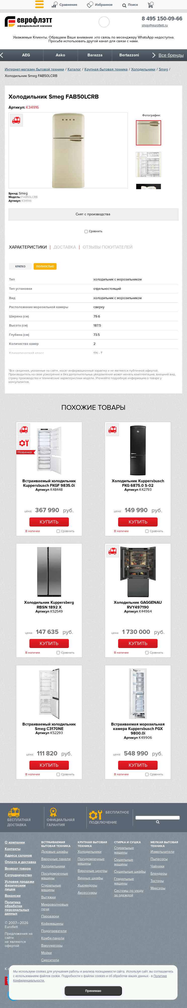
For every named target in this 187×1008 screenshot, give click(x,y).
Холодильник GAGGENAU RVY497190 (138, 605)
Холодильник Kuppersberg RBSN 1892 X (49, 605)
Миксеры (158, 888)
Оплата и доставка (20, 862)
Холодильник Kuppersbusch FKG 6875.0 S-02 (138, 483)
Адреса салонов (18, 855)
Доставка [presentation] (65, 247)
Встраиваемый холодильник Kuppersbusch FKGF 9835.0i (49, 483)
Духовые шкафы (54, 852)
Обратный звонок (104, 21)
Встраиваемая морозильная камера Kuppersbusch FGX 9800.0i (138, 729)
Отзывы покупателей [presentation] (107, 247)
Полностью (45, 266)
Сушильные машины (123, 862)
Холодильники (143, 69)
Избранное (104, 5)
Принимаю (93, 991)
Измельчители (162, 852)
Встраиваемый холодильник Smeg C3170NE (49, 726)
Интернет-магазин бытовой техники (34, 69)
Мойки (46, 953)
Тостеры (157, 881)
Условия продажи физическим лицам (19, 885)
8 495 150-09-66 (162, 18)
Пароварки (50, 916)
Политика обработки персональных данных (17, 908)
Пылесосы (159, 859)
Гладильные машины (124, 881)
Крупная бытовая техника (106, 69)
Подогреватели (54, 931)
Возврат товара (18, 868)
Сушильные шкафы (130, 871)
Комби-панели (52, 938)
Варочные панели (56, 859)
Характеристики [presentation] (28, 247)
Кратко (20, 266)
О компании (15, 842)
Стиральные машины (51, 887)
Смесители (50, 960)
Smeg (163, 69)
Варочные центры (92, 871)
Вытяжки (48, 897)
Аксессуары (87, 893)
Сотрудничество (18, 875)
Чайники (157, 866)
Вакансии (13, 896)
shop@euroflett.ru (155, 25)
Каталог (74, 69)
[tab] (29, 247)
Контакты (13, 849)
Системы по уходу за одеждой (129, 893)
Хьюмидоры (87, 885)
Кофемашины (52, 923)
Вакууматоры (52, 945)
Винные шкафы (90, 878)
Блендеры (159, 873)
